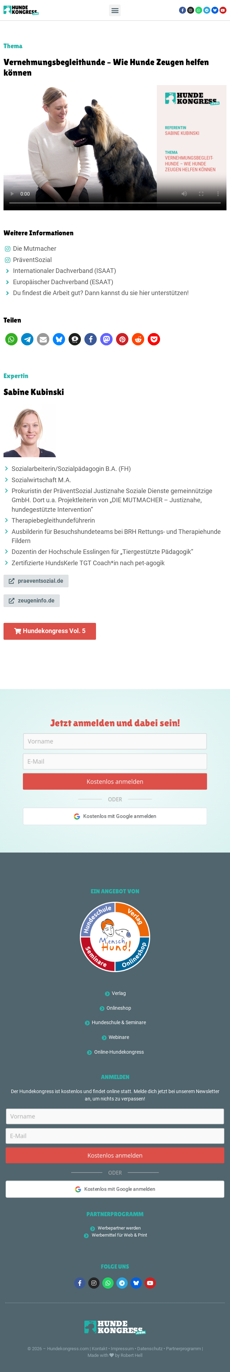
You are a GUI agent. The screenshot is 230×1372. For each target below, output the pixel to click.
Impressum (122, 1348)
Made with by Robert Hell (115, 1355)
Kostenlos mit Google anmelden (115, 820)
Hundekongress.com (68, 1348)
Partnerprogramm (183, 1348)
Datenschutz (149, 1348)
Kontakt (99, 1348)
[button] (115, 10)
